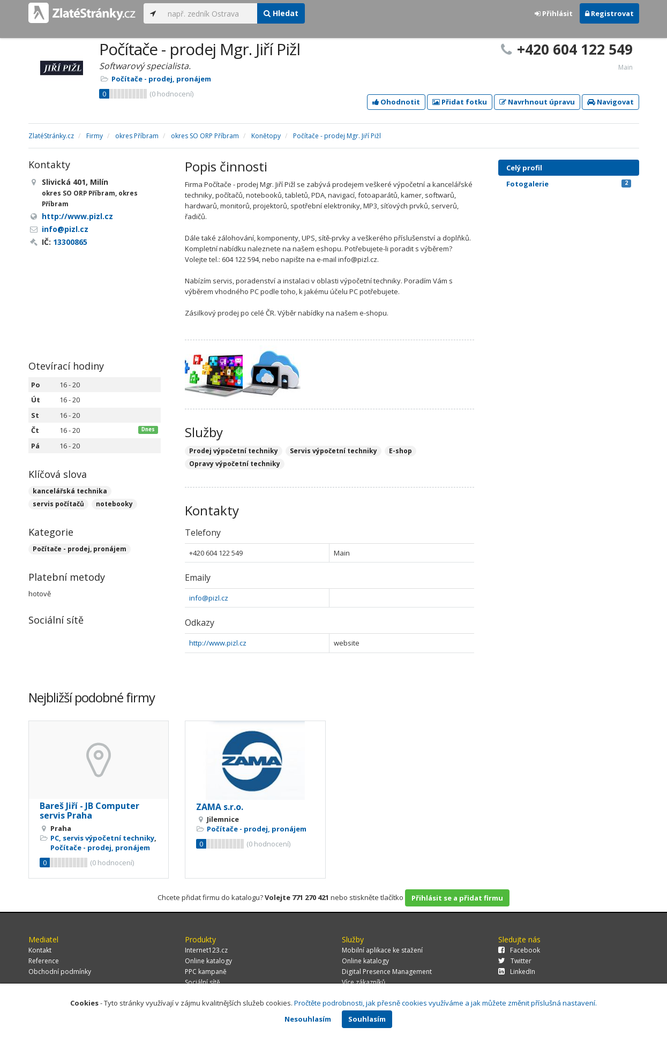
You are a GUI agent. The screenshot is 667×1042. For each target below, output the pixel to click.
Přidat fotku (459, 102)
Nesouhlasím (307, 1019)
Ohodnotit (396, 102)
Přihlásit (554, 13)
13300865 (70, 242)
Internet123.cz (206, 950)
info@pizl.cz (208, 598)
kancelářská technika (70, 491)
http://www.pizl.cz (217, 643)
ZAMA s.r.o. (219, 807)
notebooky (114, 503)
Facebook (519, 950)
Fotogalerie (568, 184)
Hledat (281, 13)
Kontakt (39, 950)
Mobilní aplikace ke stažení (382, 950)
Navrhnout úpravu (537, 102)
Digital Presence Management (387, 971)
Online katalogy (208, 960)
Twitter (514, 960)
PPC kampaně (206, 971)
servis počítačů (58, 503)
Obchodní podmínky (59, 971)
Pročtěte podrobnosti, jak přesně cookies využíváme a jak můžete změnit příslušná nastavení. (445, 1003)
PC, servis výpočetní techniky (102, 838)
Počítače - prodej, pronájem (161, 79)
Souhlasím (367, 1019)
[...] (210, 13)
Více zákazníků (363, 982)
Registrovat (609, 13)
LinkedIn (516, 971)
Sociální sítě (202, 982)
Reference (43, 960)
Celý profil (524, 168)
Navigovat (610, 102)
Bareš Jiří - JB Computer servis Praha (89, 810)
